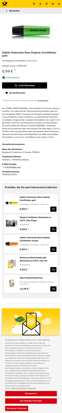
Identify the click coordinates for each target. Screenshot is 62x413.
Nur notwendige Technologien (31, 402)
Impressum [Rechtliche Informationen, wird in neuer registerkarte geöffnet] (32, 390)
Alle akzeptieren (31, 395)
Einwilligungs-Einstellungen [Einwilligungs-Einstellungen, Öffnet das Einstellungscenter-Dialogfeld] (17, 410)
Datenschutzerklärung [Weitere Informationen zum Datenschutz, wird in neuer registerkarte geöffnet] (19, 390)
